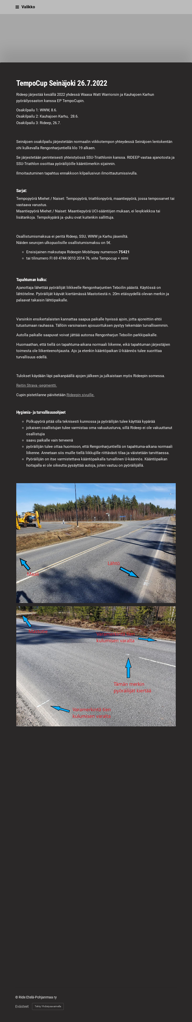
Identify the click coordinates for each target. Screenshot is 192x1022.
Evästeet (22, 1006)
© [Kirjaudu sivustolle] (17, 997)
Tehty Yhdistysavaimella (48, 1006)
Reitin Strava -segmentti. (36, 385)
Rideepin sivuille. (80, 395)
